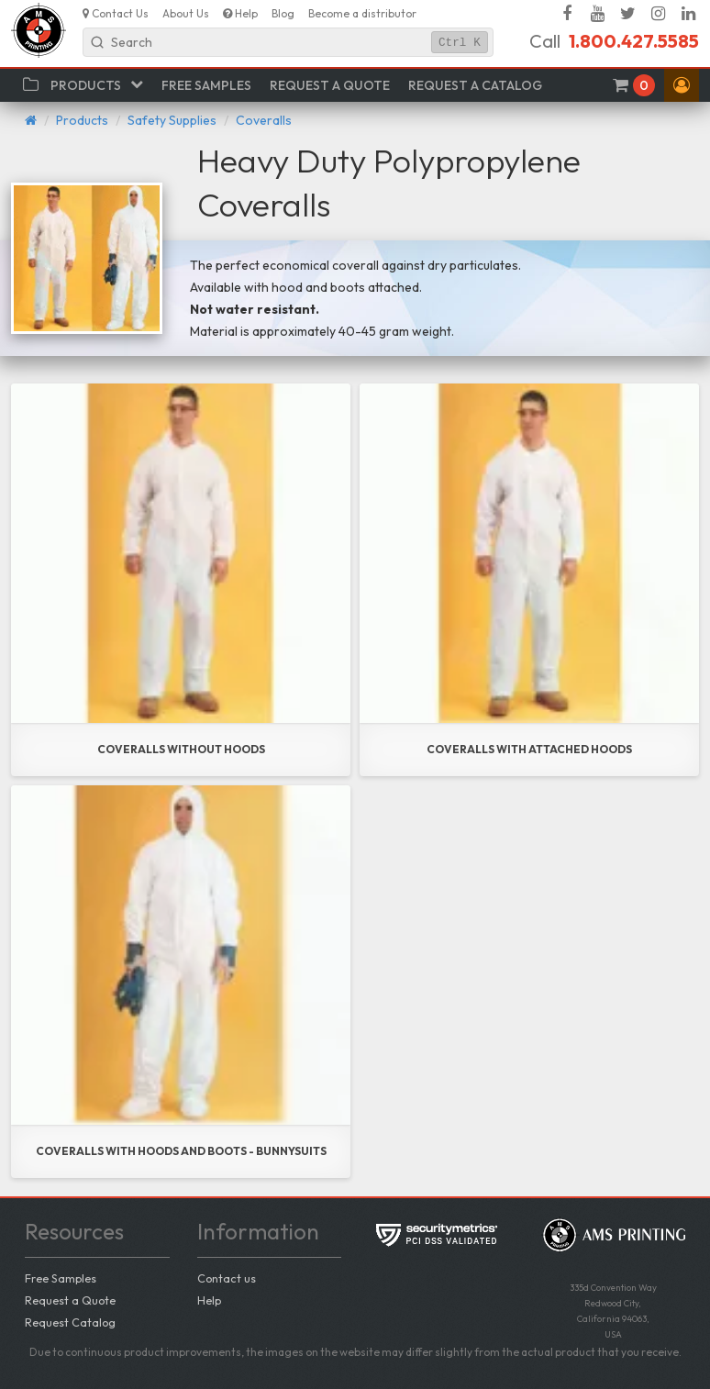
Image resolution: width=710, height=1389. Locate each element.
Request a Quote (70, 1300)
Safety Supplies (172, 120)
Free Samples (60, 1278)
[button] (681, 85)
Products (82, 120)
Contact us (226, 1278)
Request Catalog (70, 1322)
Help (209, 1300)
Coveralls (264, 120)
